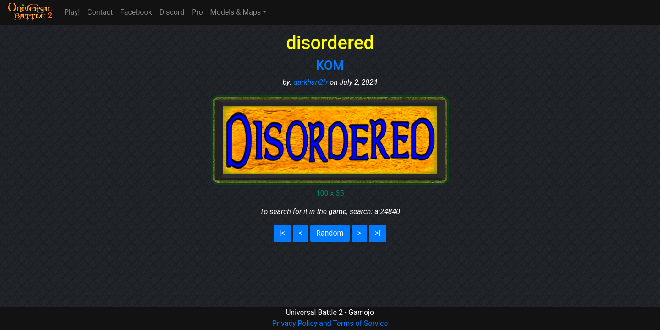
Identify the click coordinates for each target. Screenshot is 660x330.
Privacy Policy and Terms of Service (330, 323)
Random (330, 233)
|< (282, 233)
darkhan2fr (310, 82)
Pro (197, 12)
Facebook (136, 12)
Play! (72, 12)
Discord (172, 12)
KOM (330, 65)
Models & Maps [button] (235, 12)
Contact (100, 12)
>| (377, 233)
